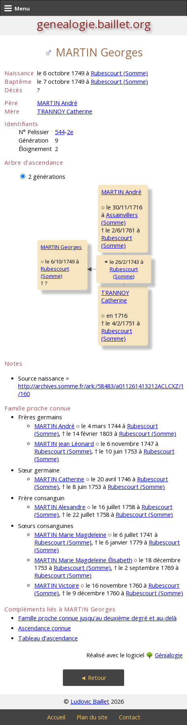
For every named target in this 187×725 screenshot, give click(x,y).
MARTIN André (57, 103)
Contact (129, 717)
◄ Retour (93, 678)
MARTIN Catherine (59, 479)
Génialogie (169, 655)
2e (70, 132)
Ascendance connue (44, 628)
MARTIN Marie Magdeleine (70, 535)
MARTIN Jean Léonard (64, 443)
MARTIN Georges (61, 247)
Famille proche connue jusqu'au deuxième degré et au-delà (97, 618)
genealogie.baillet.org (94, 23)
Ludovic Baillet (90, 701)
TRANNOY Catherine (64, 111)
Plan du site (92, 717)
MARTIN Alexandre (59, 507)
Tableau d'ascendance (48, 638)
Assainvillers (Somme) (119, 218)
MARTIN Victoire (56, 585)
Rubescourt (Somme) (119, 73)
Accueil (56, 717)
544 (59, 132)
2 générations (46, 176)
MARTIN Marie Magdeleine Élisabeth (83, 560)
